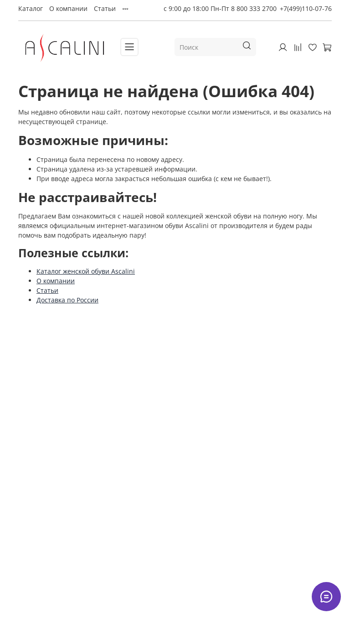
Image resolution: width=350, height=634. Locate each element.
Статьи (105, 8)
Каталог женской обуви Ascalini (85, 271)
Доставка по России (67, 300)
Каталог (30, 8)
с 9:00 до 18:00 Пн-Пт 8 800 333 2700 (220, 8)
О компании (68, 8)
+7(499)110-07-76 (306, 8)
